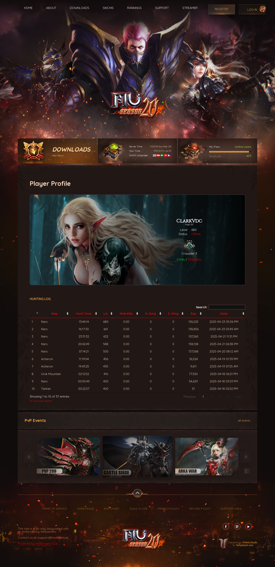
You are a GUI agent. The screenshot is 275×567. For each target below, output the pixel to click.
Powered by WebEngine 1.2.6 (37, 543)
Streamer (190, 8)
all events (244, 420)
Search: (220, 307)
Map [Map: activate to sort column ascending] (54, 313)
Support (162, 8)
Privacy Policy (168, 508)
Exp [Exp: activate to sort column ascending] (193, 313)
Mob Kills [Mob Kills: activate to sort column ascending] (126, 313)
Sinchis (108, 8)
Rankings (134, 8)
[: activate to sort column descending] (34, 313)
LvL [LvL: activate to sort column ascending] (105, 313)
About (51, 8)
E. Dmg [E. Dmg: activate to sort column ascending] (173, 313)
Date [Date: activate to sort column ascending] (224, 313)
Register (221, 9)
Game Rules (85, 508)
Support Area (231, 508)
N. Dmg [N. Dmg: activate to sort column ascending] (150, 313)
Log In (252, 10)
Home (28, 8)
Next (239, 397)
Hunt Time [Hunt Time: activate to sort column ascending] (83, 313)
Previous (190, 397)
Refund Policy (200, 508)
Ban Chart (112, 508)
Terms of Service (54, 508)
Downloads (79, 8)
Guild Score (139, 508)
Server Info (215, 155)
